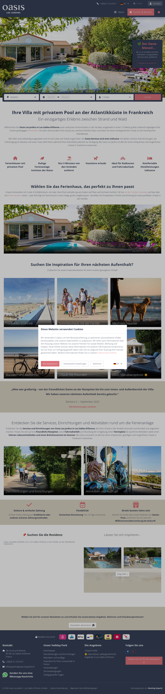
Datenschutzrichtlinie (107, 352)
